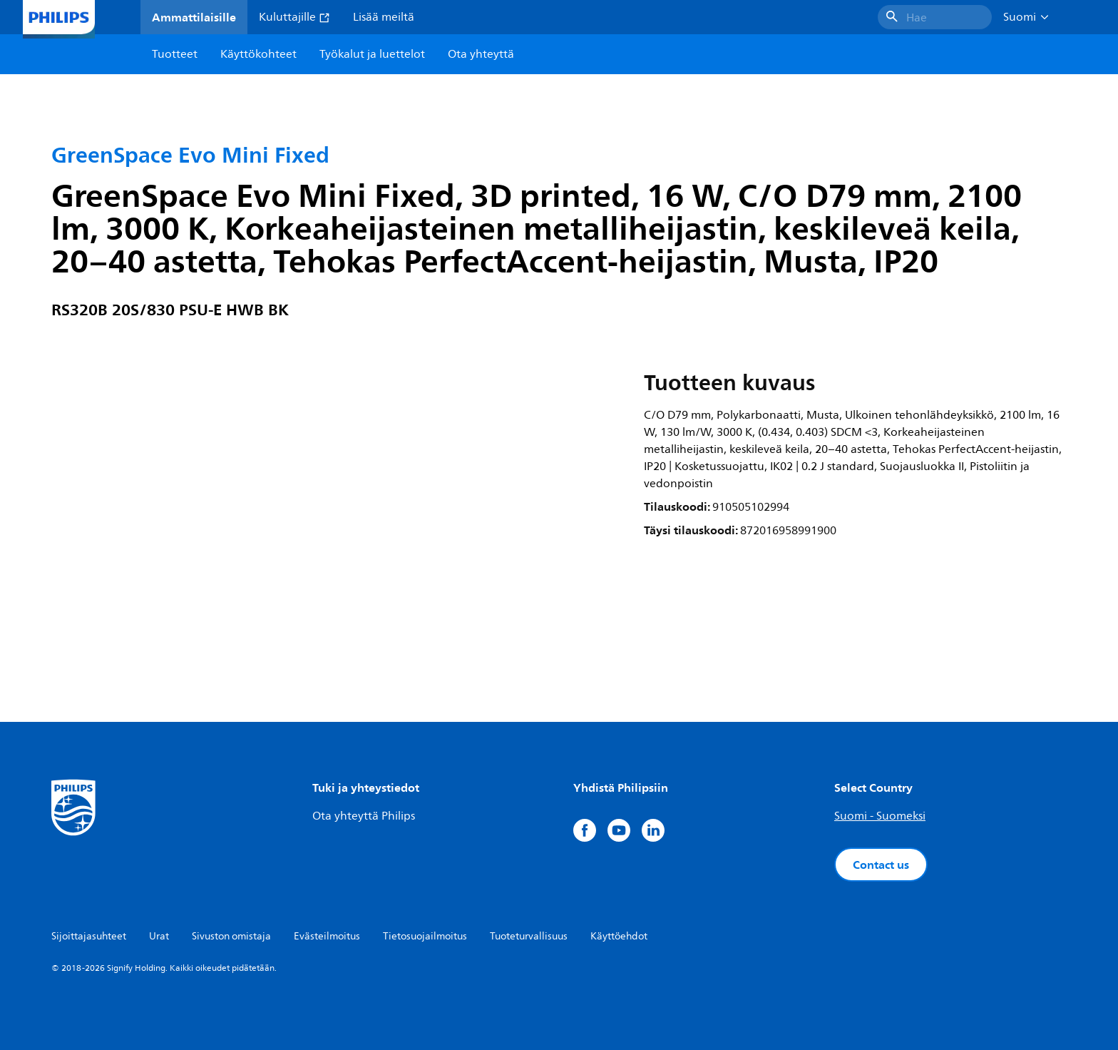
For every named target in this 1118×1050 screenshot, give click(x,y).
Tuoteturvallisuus (529, 936)
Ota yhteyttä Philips (363, 816)
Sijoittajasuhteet (88, 936)
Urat (159, 936)
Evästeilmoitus (327, 936)
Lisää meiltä (383, 17)
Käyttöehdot (618, 936)
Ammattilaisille (194, 17)
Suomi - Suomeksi (879, 816)
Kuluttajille (294, 17)
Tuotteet (175, 54)
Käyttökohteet (258, 54)
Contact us (881, 865)
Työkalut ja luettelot (372, 54)
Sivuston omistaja (231, 936)
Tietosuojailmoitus (425, 936)
